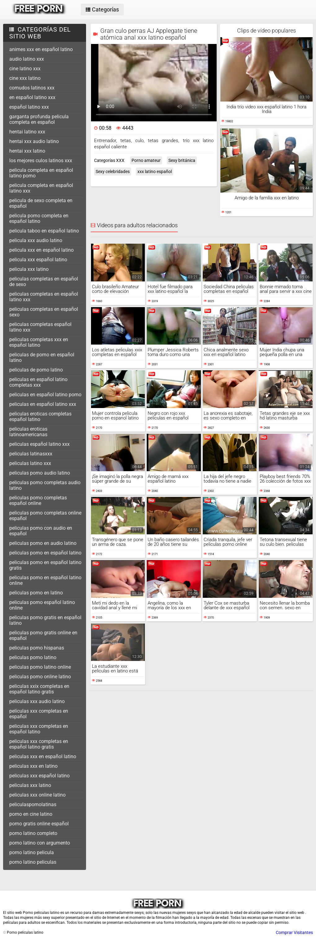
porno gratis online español (39, 824)
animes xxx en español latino (41, 49)
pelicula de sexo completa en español (40, 203)
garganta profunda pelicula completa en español (39, 119)
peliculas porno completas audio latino (44, 485)
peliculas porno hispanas (36, 648)
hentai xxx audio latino (34, 141)
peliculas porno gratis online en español (43, 635)
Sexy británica (181, 160)
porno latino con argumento (39, 843)
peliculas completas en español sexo (43, 312)
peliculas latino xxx (30, 463)
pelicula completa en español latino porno (41, 173)
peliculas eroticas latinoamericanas (28, 431)
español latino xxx (29, 107)
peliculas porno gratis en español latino (45, 620)
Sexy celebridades (113, 171)
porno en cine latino (30, 814)
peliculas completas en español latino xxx (43, 296)
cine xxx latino (25, 78)
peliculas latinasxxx (30, 454)
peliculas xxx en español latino (42, 756)
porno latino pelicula (31, 852)
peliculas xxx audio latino (37, 701)
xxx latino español (154, 171)
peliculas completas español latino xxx (40, 327)
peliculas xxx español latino (39, 776)
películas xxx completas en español (38, 713)
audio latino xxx (26, 59)
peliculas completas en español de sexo (43, 281)
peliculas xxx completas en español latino (38, 729)
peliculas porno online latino (40, 677)
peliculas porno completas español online (38, 500)
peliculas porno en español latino (45, 553)
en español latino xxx (32, 97)
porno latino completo (33, 833)
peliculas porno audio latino (39, 473)
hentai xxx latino (27, 151)
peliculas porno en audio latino (42, 543)
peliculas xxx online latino (37, 795)
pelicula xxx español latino (38, 260)
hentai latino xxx (27, 132)
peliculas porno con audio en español (40, 531)
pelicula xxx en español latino (41, 250)
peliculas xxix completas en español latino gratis (39, 689)
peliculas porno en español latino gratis (45, 565)
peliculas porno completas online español (45, 515)
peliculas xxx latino (30, 785)
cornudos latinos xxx (31, 88)
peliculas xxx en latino (33, 766)
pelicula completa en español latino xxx (41, 188)
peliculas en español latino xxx (42, 404)
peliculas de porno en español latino (41, 357)
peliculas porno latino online (40, 667)
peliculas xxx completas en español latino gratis (38, 744)
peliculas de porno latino (36, 370)
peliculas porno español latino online (42, 605)
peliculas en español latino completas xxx (38, 382)
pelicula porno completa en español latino (38, 218)
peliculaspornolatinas (32, 804)
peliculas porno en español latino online (45, 580)
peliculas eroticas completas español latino (40, 416)
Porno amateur (146, 160)
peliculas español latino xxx (39, 444)
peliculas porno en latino (36, 593)
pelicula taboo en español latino (44, 231)
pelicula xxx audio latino (35, 240)
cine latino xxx (25, 69)
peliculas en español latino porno (45, 395)
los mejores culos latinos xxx (40, 160)
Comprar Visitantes (294, 932)
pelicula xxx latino (29, 269)
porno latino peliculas (32, 862)
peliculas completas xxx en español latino (38, 342)
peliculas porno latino (32, 657)
